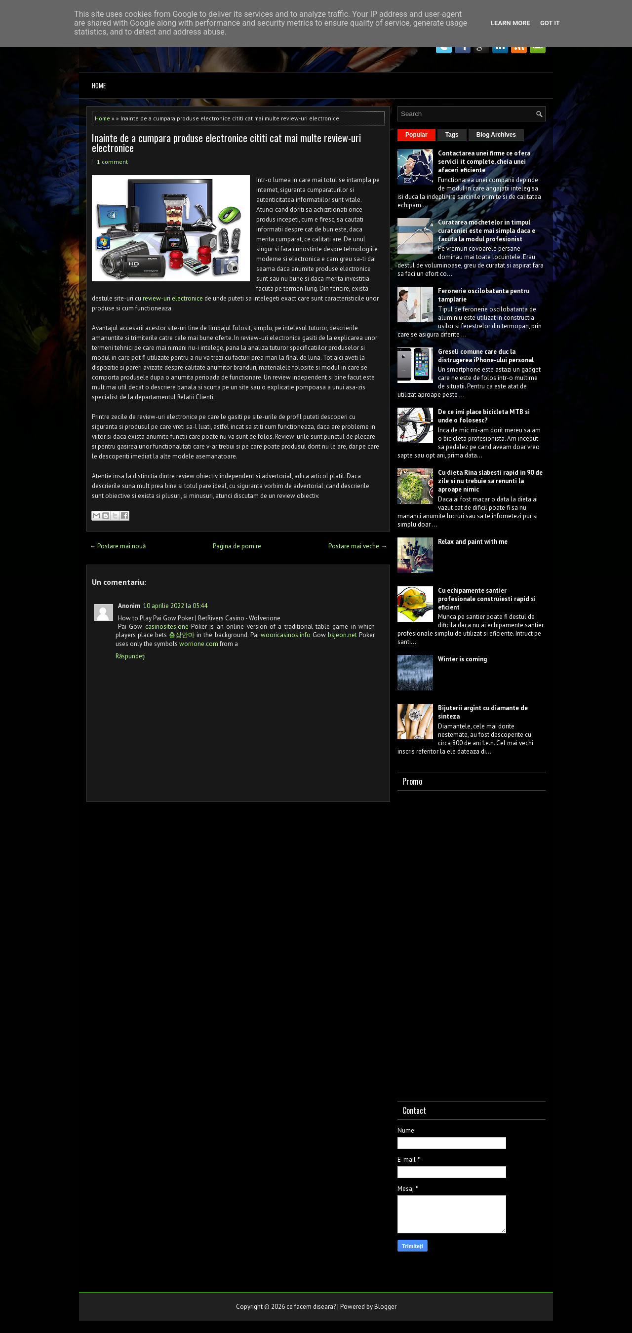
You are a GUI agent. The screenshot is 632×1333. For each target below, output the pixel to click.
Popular (416, 134)
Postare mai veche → (357, 546)
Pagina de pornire (237, 546)
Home (99, 85)
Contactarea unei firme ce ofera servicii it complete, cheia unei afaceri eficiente (484, 161)
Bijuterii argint (459, 708)
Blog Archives (496, 134)
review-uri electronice (173, 298)
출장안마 (182, 635)
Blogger (385, 1306)
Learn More (510, 23)
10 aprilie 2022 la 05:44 (175, 606)
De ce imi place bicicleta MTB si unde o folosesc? (484, 416)
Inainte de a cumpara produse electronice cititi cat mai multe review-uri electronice (226, 142)
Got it (550, 23)
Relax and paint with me (473, 541)
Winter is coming (462, 659)
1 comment (112, 161)
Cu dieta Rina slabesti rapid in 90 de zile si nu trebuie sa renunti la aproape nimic (490, 481)
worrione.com (198, 644)
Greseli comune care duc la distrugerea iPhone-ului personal (486, 355)
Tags (452, 134)
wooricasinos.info (286, 635)
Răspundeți (131, 656)
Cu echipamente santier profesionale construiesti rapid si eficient (487, 598)
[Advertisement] (471, 944)
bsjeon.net (342, 635)
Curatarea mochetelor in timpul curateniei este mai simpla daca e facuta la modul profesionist (486, 230)
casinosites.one (167, 626)
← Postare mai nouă (117, 546)
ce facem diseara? (311, 1306)
